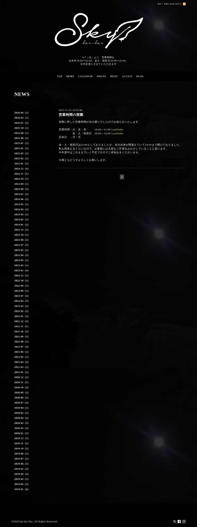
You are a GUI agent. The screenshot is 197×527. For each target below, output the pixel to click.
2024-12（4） (22, 168)
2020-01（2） (22, 433)
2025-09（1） (22, 133)
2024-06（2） (22, 199)
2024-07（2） (22, 194)
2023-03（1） (22, 260)
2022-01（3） (22, 316)
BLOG (140, 76)
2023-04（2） (22, 255)
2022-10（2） (22, 280)
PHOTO (101, 76)
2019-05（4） (22, 469)
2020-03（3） (22, 423)
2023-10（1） (22, 234)
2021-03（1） (22, 367)
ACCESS (127, 76)
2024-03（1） (22, 214)
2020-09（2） (22, 392)
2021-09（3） (22, 336)
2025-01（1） (22, 163)
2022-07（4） (22, 296)
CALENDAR (85, 76)
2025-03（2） (22, 153)
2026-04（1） (22, 112)
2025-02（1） (22, 158)
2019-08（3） (22, 453)
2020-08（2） (22, 397)
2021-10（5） (22, 331)
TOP (59, 76)
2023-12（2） (22, 229)
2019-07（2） (22, 458)
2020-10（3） (22, 387)
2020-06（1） (22, 407)
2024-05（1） (22, 204)
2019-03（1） (22, 479)
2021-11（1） (22, 326)
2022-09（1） (22, 285)
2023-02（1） (22, 265)
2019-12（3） (22, 438)
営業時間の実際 (71, 115)
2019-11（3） (22, 443)
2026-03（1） (22, 117)
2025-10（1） (22, 128)
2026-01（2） (22, 123)
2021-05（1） (22, 357)
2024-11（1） (22, 173)
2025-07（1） (22, 143)
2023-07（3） (22, 245)
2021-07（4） (22, 346)
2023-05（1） (22, 250)
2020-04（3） (22, 418)
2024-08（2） (22, 189)
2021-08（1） (22, 341)
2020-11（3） (22, 382)
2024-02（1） (22, 219)
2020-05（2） (22, 413)
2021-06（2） (22, 351)
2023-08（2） (22, 240)
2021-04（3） (22, 362)
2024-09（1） (22, 184)
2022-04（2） (22, 301)
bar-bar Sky (26, 521)
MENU (114, 76)
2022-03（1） (22, 306)
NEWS (70, 76)
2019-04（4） (22, 474)
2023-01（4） (22, 270)
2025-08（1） (22, 138)
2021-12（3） (22, 321)
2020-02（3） (22, 428)
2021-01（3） (22, 372)
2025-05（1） (22, 148)
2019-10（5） (22, 448)
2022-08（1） (22, 290)
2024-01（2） (22, 224)
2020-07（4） (22, 402)
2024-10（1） (22, 178)
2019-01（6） (22, 489)
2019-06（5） (22, 463)
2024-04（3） (22, 209)
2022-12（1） (22, 275)
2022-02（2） (22, 311)
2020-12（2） (22, 377)
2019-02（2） (22, 484)
